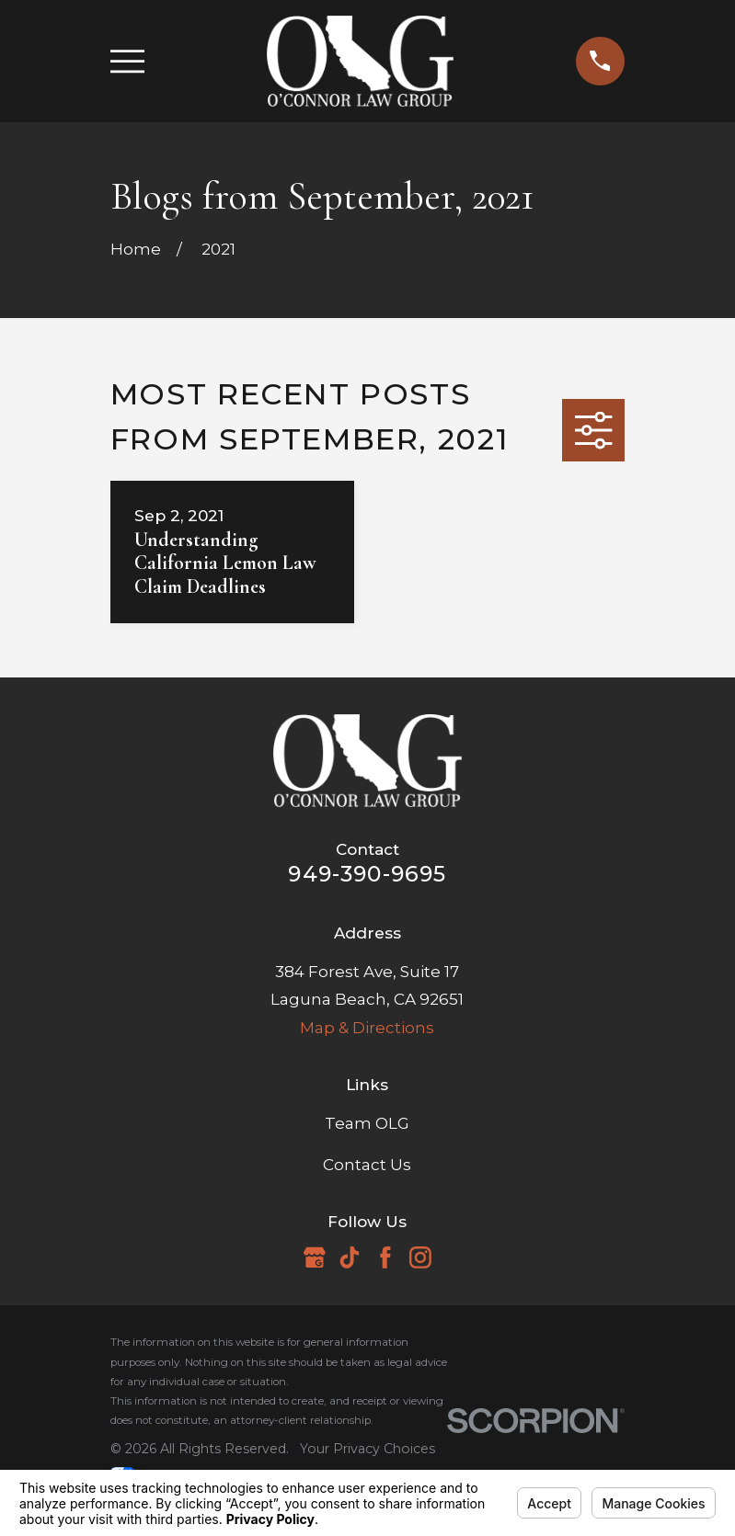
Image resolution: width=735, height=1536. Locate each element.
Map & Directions (367, 1027)
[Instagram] (420, 1257)
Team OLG (367, 1123)
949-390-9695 (367, 873)
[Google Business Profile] (315, 1257)
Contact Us (367, 1164)
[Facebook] (385, 1257)
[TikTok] (350, 1257)
